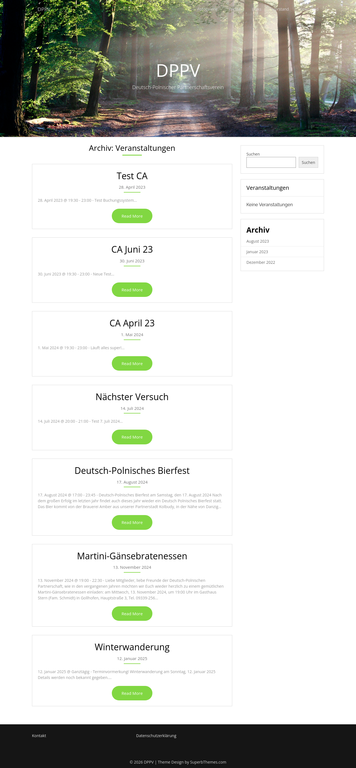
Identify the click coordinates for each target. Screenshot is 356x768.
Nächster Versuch (132, 397)
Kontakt (39, 735)
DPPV (45, 9)
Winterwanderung (132, 647)
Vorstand (281, 9)
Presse (235, 9)
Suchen (253, 154)
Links (256, 9)
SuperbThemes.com (208, 762)
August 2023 (257, 241)
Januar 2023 (257, 251)
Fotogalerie (207, 9)
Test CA (132, 176)
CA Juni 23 (132, 249)
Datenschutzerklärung (156, 735)
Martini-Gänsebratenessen (132, 556)
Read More (132, 216)
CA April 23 (132, 323)
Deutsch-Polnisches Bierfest (132, 470)
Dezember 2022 (260, 262)
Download (309, 9)
